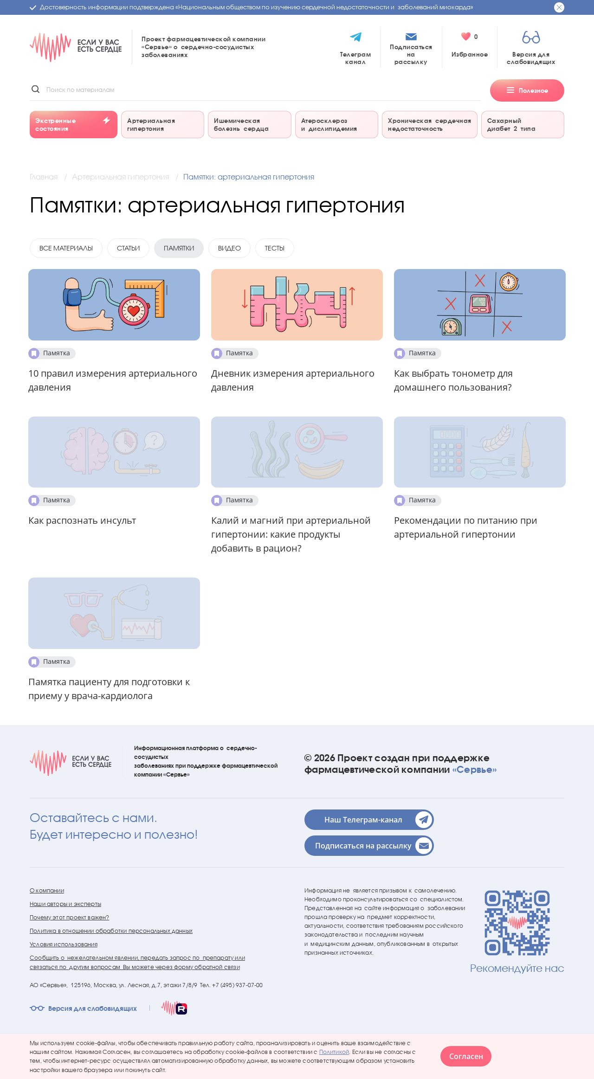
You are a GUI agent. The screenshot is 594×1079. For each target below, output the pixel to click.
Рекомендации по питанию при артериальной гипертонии (465, 527)
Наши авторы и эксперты (65, 903)
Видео (229, 248)
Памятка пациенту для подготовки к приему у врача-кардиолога (109, 688)
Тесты (274, 248)
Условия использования (63, 944)
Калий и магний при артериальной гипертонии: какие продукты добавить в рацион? (291, 534)
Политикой (334, 1051)
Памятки (179, 248)
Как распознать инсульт (82, 520)
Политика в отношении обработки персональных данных (111, 930)
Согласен (466, 1056)
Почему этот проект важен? (70, 917)
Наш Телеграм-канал (377, 819)
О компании (47, 890)
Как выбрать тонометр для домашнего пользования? (453, 380)
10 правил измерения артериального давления (112, 380)
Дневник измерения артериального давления (292, 380)
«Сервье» (474, 769)
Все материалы (66, 248)
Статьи (128, 248)
